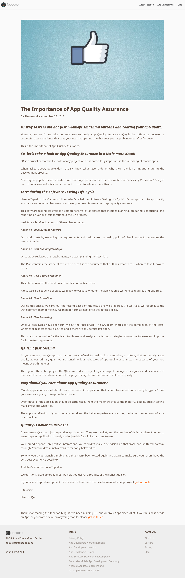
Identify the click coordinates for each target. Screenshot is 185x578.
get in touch (142, 482)
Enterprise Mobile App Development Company (94, 561)
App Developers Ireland (81, 552)
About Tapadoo (146, 4)
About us (149, 538)
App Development (165, 4)
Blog (180, 4)
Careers (149, 542)
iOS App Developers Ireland (84, 570)
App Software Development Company (89, 556)
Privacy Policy (76, 538)
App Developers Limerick (82, 547)
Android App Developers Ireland (86, 565)
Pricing (148, 547)
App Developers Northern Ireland (87, 542)
